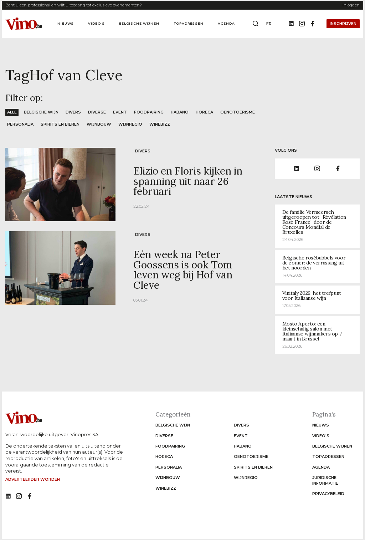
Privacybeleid (328, 493)
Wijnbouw (99, 124)
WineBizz (159, 124)
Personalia (20, 124)
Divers (73, 112)
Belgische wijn (41, 112)
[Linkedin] (291, 24)
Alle (12, 112)
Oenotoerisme (237, 112)
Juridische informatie (325, 480)
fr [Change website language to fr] (269, 23)
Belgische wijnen (139, 23)
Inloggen (351, 4)
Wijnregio (130, 124)
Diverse (97, 112)
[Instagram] (302, 24)
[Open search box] (255, 23)
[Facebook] (312, 24)
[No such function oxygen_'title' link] (8, 496)
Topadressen (189, 23)
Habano (180, 112)
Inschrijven (343, 23)
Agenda (226, 23)
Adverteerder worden (32, 479)
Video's (96, 23)
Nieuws (65, 23)
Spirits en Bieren (60, 124)
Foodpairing (149, 112)
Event (120, 112)
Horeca (204, 112)
